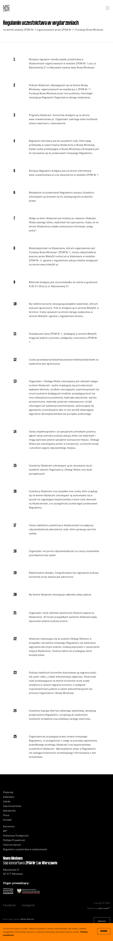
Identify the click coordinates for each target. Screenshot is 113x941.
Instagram (28, 905)
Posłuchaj (8, 792)
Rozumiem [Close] (103, 931)
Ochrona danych (12, 844)
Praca (6, 815)
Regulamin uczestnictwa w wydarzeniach (25, 849)
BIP (5, 831)
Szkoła (6, 801)
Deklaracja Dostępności (16, 835)
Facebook (9, 905)
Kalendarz (8, 797)
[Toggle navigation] (107, 8)
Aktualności (9, 810)
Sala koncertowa (12, 806)
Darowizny (9, 826)
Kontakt (7, 819)
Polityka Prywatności (14, 840)
